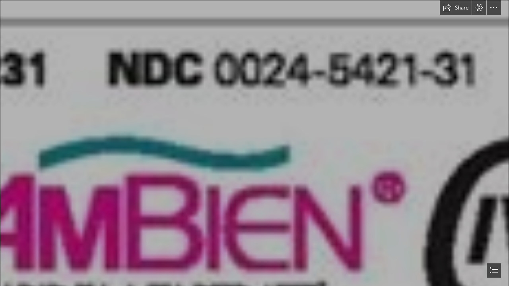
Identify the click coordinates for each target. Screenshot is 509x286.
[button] (456, 7)
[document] (254, 143)
